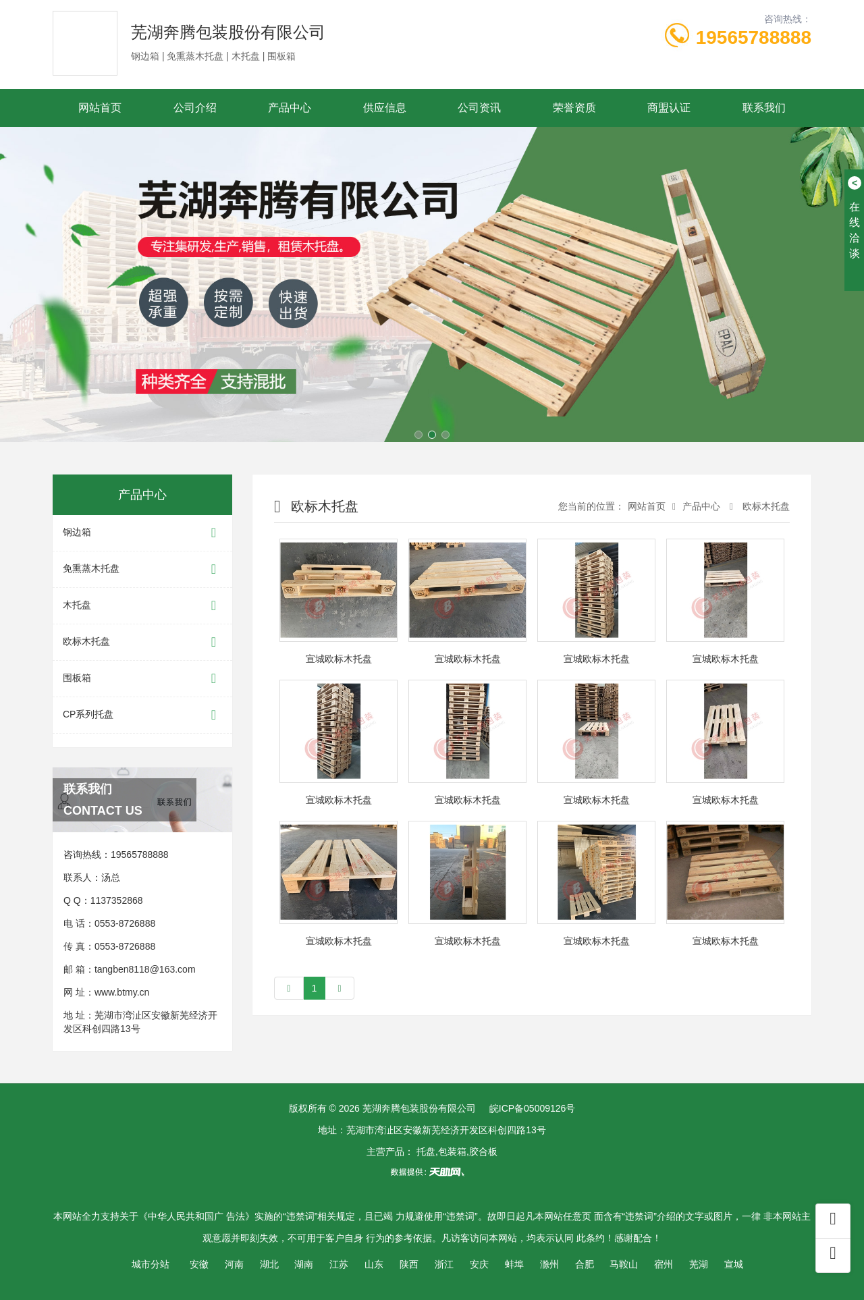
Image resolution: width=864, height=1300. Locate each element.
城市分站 (150, 1264)
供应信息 (384, 107)
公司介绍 (195, 107)
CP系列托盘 (142, 715)
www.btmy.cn (121, 992)
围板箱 (142, 678)
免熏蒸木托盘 (142, 569)
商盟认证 (669, 107)
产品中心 (289, 107)
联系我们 (764, 107)
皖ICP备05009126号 (532, 1108)
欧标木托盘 (142, 642)
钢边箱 (142, 533)
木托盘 (142, 606)
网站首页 (100, 107)
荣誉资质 (574, 107)
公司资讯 (479, 107)
